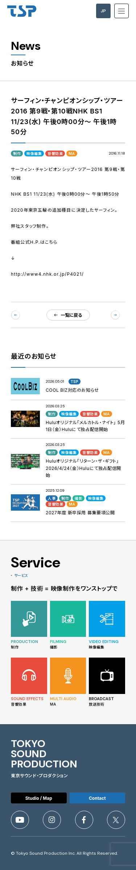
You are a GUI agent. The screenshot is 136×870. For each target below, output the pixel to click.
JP (103, 11)
